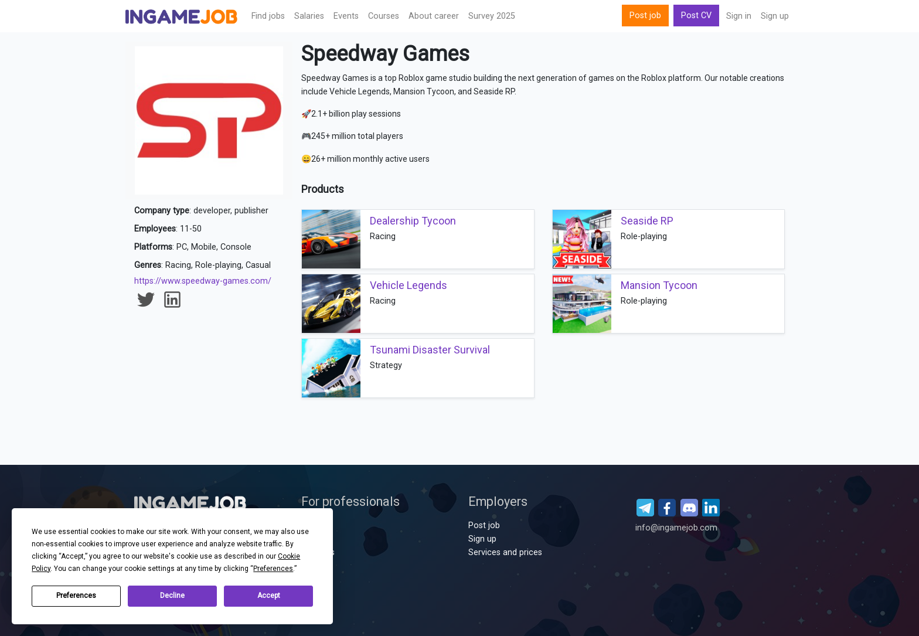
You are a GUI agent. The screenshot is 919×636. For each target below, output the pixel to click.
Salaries (309, 16)
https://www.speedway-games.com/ (202, 281)
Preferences (76, 595)
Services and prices (505, 552)
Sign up (775, 16)
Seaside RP (647, 221)
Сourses (383, 16)
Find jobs (268, 16)
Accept (268, 595)
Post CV (696, 16)
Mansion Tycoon (659, 285)
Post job (645, 16)
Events (346, 16)
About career (434, 16)
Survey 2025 (491, 16)
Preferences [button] (273, 568)
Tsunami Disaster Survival (430, 349)
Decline (172, 595)
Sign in (738, 16)
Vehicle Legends (408, 285)
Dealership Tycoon (413, 221)
